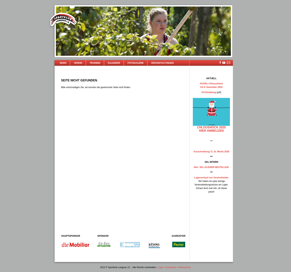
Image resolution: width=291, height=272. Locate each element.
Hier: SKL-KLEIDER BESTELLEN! (211, 167)
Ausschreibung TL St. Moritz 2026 (211, 151)
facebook (220, 62)
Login (160, 267)
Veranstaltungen (162, 63)
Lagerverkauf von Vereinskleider (211, 177)
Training (95, 63)
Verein (78, 63)
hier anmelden (211, 130)
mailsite (228, 62)
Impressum (171, 267)
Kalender (114, 63)
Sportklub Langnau (63, 20)
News (63, 63)
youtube (223, 63)
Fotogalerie (135, 63)
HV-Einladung (209, 92)
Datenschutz (185, 267)
